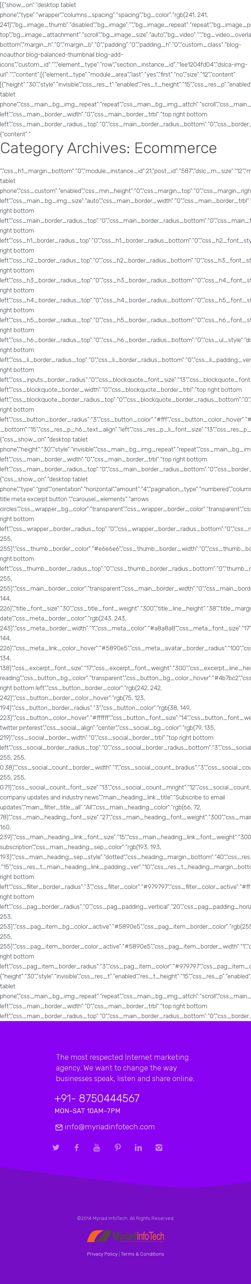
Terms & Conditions (142, 1254)
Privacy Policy (102, 1254)
